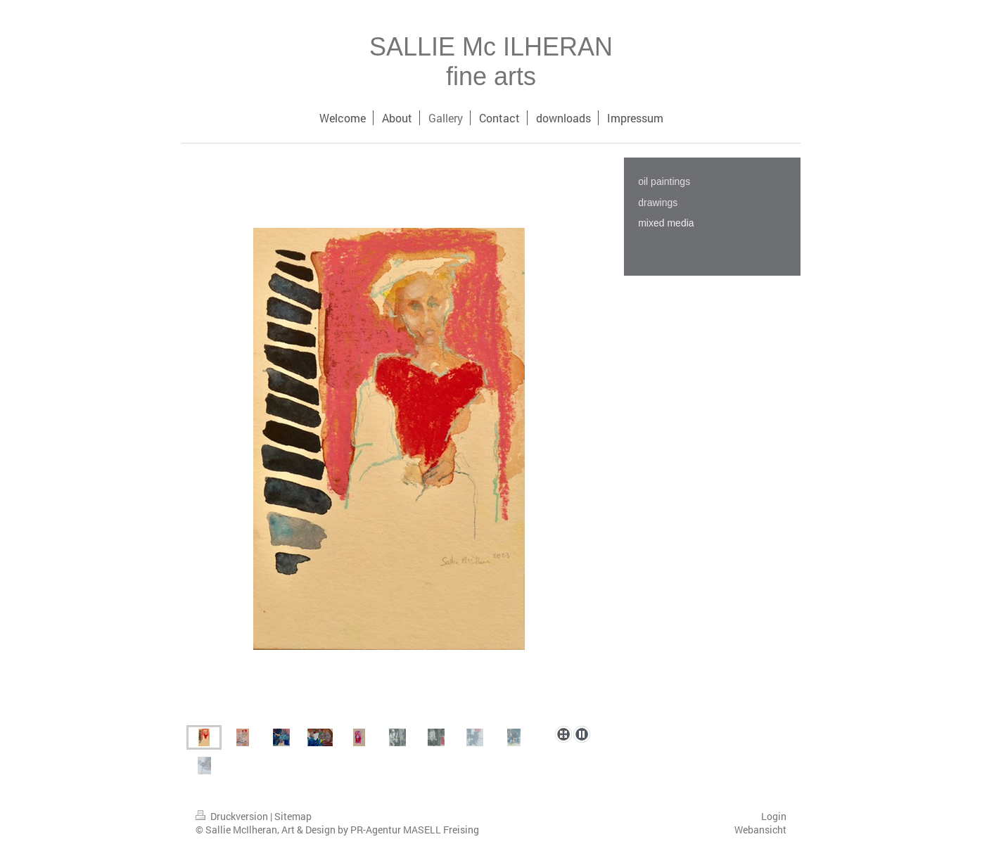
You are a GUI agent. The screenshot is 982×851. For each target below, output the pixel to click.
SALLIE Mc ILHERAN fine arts (491, 61)
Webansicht (760, 829)
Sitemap (293, 816)
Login (773, 816)
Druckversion (233, 816)
